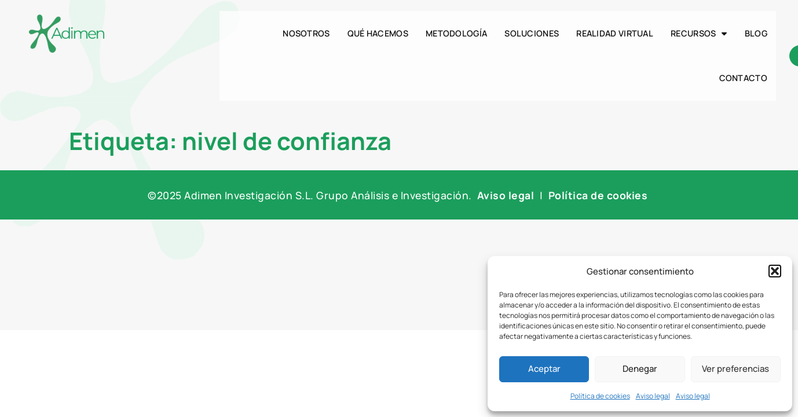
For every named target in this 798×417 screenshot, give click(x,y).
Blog (756, 33)
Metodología (456, 33)
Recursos (699, 33)
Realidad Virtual (614, 33)
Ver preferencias (735, 369)
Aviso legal (653, 396)
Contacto (743, 77)
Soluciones (531, 33)
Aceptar (544, 369)
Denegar (640, 369)
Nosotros (306, 33)
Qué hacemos (377, 33)
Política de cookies (600, 396)
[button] (775, 271)
